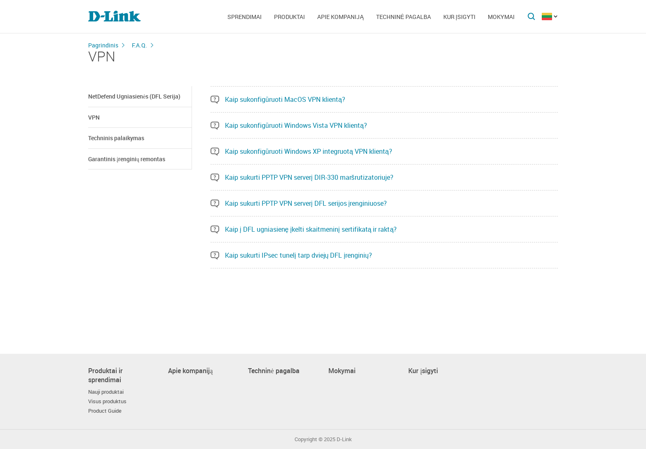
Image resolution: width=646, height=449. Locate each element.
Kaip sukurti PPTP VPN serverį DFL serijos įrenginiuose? (306, 203)
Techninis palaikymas (116, 138)
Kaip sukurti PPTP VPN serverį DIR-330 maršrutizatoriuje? (309, 177)
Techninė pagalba (403, 17)
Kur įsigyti (459, 17)
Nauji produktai (106, 391)
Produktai (289, 17)
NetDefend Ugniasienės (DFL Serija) (134, 96)
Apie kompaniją (340, 17)
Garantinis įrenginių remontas (126, 159)
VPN (94, 117)
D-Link (344, 439)
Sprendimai (244, 17)
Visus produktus (107, 401)
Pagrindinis (103, 45)
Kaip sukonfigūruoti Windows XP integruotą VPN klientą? (308, 151)
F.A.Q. (139, 45)
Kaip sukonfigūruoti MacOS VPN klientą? (285, 99)
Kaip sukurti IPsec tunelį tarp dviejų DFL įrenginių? (298, 255)
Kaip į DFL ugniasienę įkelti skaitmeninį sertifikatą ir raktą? (311, 229)
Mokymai (501, 17)
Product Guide (105, 410)
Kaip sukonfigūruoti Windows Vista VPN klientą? (296, 125)
